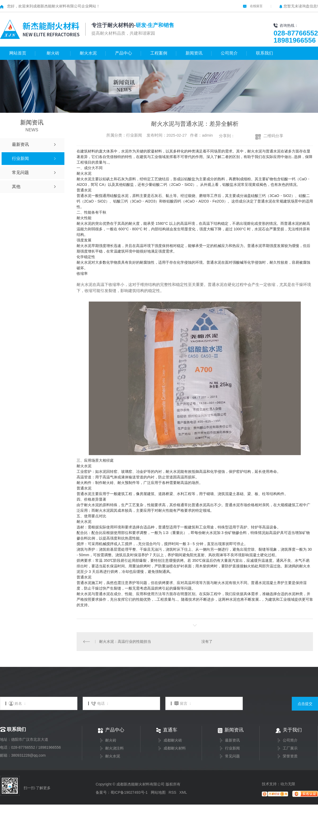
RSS (172, 792)
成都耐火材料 (175, 748)
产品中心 (123, 53)
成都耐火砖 (173, 740)
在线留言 (253, 6)
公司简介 (229, 53)
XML (183, 792)
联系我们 (264, 53)
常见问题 (232, 756)
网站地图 (158, 792)
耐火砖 (53, 53)
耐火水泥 (88, 53)
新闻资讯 (194, 53)
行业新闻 (232, 748)
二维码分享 (273, 135)
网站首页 (17, 53)
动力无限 (287, 784)
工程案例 (158, 53)
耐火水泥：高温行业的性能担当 (125, 641)
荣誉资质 (290, 756)
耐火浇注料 (114, 748)
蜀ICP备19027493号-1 (129, 792)
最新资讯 (232, 740)
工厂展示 (290, 748)
